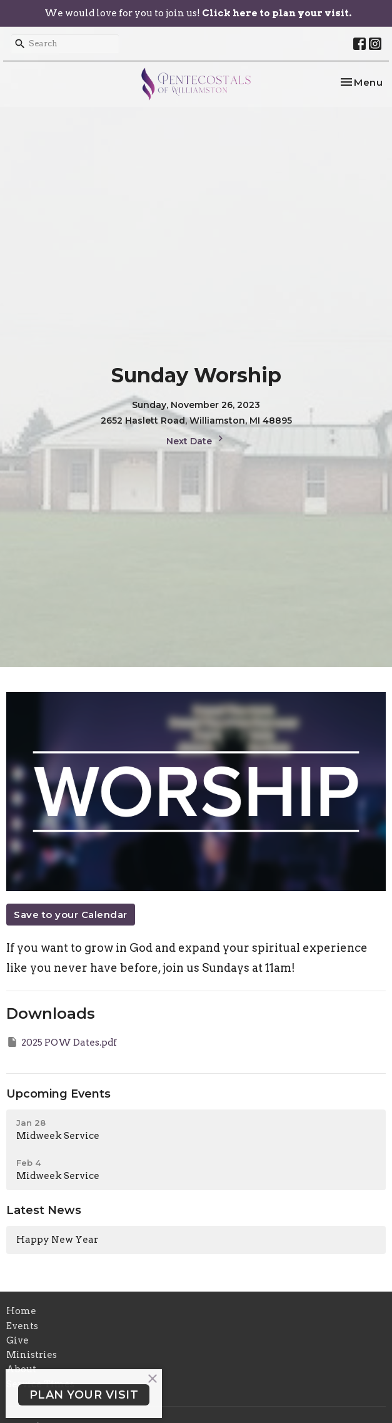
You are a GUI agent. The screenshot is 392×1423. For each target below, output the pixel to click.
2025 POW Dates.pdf (61, 1042)
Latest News (43, 1210)
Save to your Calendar (71, 915)
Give (17, 1340)
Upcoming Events (58, 1094)
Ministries (31, 1354)
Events (22, 1326)
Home (21, 1311)
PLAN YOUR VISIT (84, 1395)
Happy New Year (57, 1239)
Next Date (196, 439)
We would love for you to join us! (197, 13)
